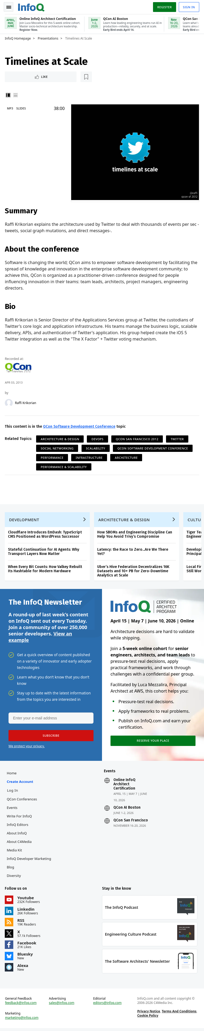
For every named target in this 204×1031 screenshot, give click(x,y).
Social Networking (57, 447)
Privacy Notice (148, 1014)
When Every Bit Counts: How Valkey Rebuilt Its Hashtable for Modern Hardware (45, 569)
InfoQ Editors (18, 826)
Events (12, 809)
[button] (50, 737)
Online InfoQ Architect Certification (124, 786)
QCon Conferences (22, 801)
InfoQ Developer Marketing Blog (29, 864)
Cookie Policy (147, 1018)
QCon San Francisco (130, 822)
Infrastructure (89, 457)
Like (19, 76)
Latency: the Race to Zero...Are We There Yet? (133, 552)
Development (25, 520)
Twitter (177, 438)
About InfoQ (17, 835)
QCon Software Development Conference (80, 425)
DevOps (98, 438)
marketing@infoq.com (22, 1020)
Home (12, 775)
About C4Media (19, 843)
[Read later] (37, 76)
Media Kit (14, 852)
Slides (21, 108)
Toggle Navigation (10, 6)
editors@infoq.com (107, 1005)
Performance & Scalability (64, 466)
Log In (13, 792)
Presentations (48, 37)
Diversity (14, 877)
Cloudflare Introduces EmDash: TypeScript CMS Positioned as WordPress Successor (45, 534)
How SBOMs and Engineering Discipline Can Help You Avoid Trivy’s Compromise (135, 534)
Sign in (188, 6)
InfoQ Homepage (18, 37)
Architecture (126, 457)
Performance (52, 457)
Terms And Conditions (179, 1014)
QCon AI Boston (127, 809)
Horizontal (16, 94)
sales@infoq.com (62, 1005)
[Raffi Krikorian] (9, 402)
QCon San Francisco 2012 (137, 438)
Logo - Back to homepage (32, 6)
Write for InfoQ (19, 818)
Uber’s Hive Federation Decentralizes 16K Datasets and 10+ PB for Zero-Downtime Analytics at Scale (134, 571)
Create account (20, 783)
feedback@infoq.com (21, 1005)
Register (164, 6)
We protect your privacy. (26, 747)
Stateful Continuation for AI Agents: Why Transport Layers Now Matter (44, 552)
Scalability (95, 447)
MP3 (10, 108)
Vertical (8, 94)
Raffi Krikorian (26, 402)
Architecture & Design (60, 438)
